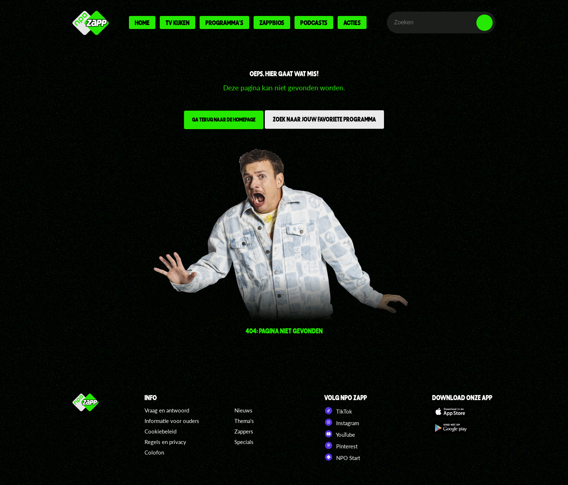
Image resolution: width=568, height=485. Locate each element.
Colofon (154, 452)
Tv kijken (177, 22)
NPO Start (342, 457)
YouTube (339, 433)
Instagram (341, 422)
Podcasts (313, 22)
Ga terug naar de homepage (223, 119)
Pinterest (341, 445)
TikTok (338, 410)
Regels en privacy (165, 442)
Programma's (224, 22)
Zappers (243, 431)
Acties (352, 22)
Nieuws (243, 410)
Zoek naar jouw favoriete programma (324, 119)
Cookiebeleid (160, 431)
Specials (244, 442)
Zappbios (271, 22)
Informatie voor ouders (172, 421)
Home (142, 22)
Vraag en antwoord (167, 410)
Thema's (244, 421)
